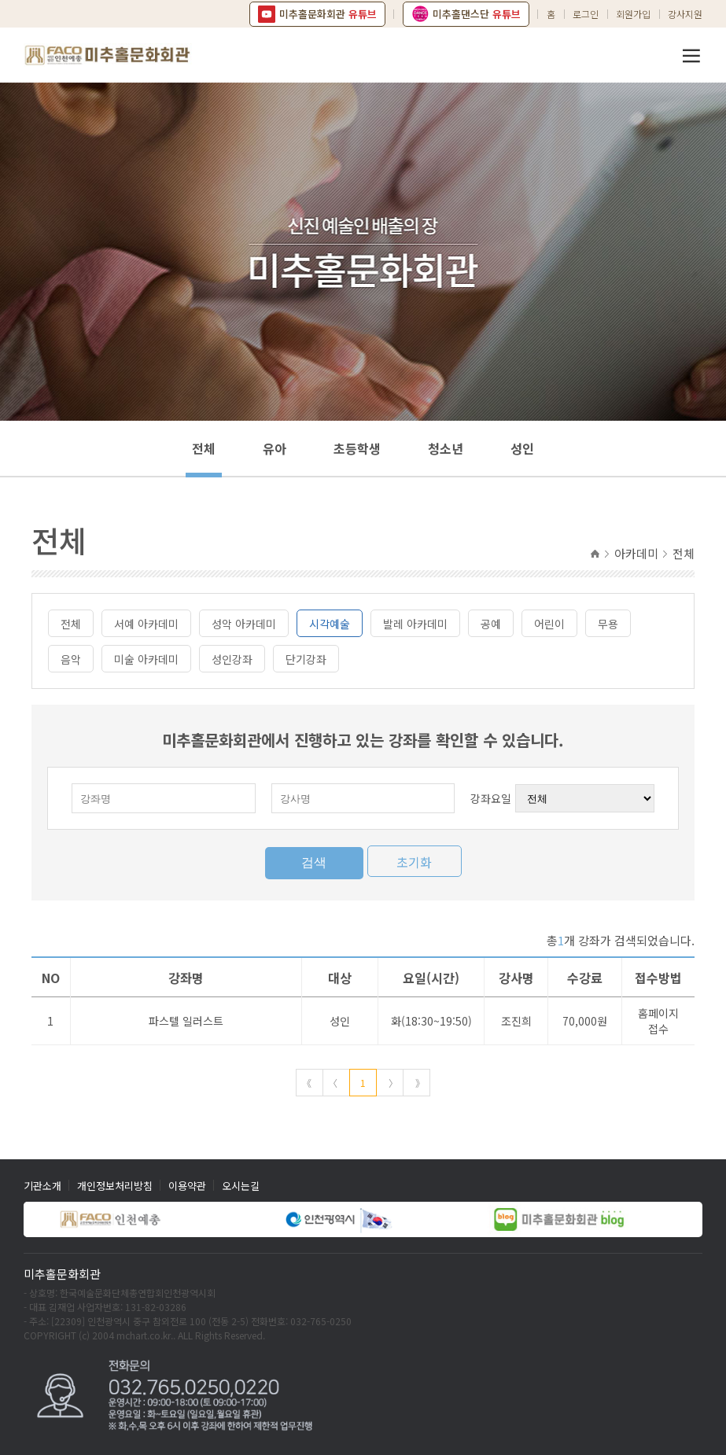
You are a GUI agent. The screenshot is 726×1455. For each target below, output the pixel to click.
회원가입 (633, 13)
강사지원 (685, 13)
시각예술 (329, 624)
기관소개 (42, 1185)
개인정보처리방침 (115, 1185)
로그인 (586, 13)
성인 (522, 448)
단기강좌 (306, 659)
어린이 (549, 624)
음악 (71, 659)
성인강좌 (232, 659)
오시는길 (241, 1185)
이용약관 (187, 1185)
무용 (608, 624)
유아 (274, 448)
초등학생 (357, 448)
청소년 (445, 448)
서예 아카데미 (146, 624)
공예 (491, 624)
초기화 (414, 862)
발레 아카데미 (415, 624)
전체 (204, 448)
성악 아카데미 (244, 624)
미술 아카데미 (146, 659)
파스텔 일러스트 (186, 1021)
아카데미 (636, 553)
